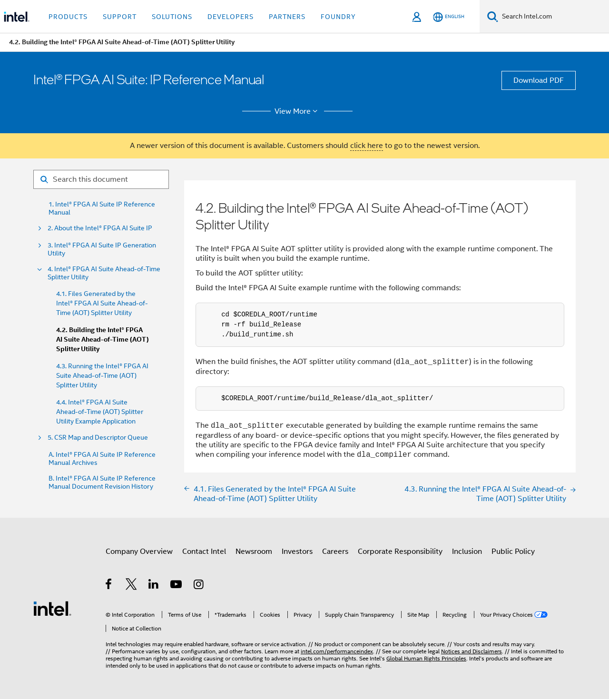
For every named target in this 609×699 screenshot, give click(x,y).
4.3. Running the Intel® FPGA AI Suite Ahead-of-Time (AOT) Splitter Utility (102, 375)
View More (298, 111)
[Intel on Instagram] (199, 585)
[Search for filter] (101, 179)
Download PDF (538, 80)
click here (366, 145)
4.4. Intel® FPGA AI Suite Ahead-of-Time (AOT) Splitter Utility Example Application (99, 411)
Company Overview (139, 551)
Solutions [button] (172, 16)
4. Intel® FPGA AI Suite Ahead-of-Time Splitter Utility (104, 273)
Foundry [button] (338, 16)
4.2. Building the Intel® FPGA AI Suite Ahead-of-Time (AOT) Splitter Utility (102, 339)
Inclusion (467, 551)
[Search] (492, 16)
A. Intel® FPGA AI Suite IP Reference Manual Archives (102, 459)
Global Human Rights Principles (426, 658)
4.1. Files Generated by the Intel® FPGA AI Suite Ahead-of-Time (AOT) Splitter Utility (102, 303)
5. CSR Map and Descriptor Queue (98, 437)
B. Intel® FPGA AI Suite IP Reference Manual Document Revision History (102, 482)
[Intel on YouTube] (176, 585)
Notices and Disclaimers (471, 651)
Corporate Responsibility (400, 551)
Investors (297, 551)
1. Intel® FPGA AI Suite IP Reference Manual (102, 208)
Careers (335, 551)
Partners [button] (287, 16)
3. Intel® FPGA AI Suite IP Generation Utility (102, 249)
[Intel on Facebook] (109, 585)
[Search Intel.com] (553, 16)
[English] (449, 16)
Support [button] (120, 16)
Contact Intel (204, 551)
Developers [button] (230, 16)
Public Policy (513, 551)
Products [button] (68, 16)
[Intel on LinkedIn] (154, 585)
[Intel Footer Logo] (52, 608)
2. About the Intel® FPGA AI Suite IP (100, 228)
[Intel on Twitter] (131, 585)
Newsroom (254, 551)
